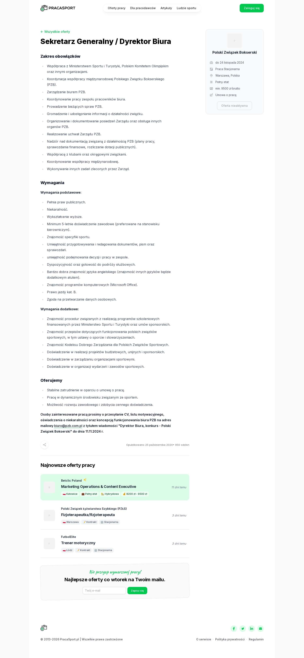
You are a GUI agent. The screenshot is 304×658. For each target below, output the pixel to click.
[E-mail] (104, 590)
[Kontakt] (260, 628)
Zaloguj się (252, 8)
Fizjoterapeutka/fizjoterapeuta (88, 515)
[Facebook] (234, 628)
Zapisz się (137, 590)
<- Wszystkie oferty (55, 32)
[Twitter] (242, 628)
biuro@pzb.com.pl (68, 426)
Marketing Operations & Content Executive (98, 486)
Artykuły (166, 8)
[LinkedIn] (251, 628)
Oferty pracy (116, 8)
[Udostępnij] (44, 445)
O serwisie (203, 639)
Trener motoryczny (78, 543)
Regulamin (256, 639)
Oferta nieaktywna (234, 105)
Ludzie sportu (186, 8)
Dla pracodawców (143, 8)
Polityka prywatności (230, 639)
